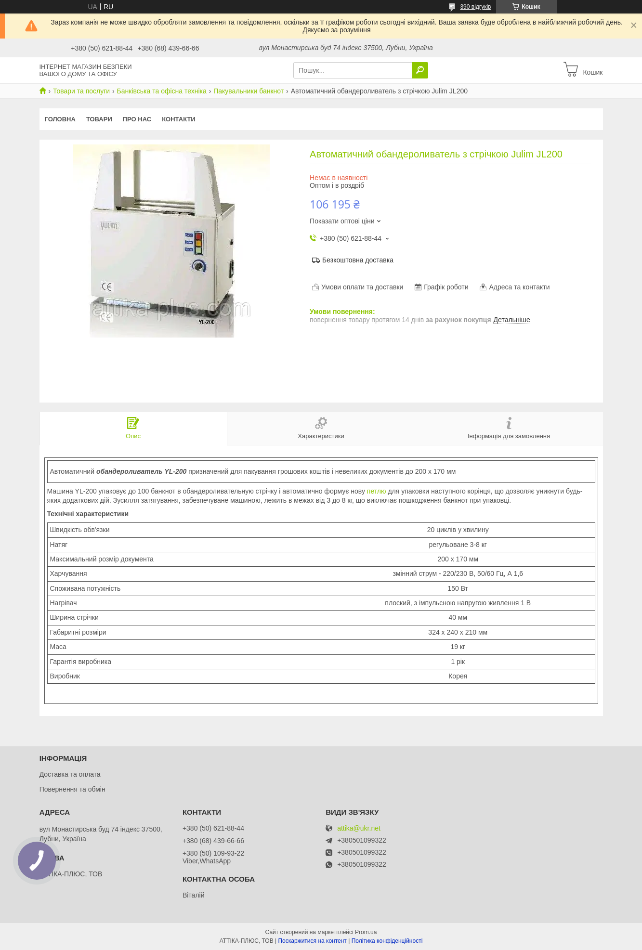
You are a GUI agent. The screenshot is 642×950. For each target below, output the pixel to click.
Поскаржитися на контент (312, 940)
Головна (60, 119)
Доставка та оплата (70, 774)
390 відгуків (475, 6)
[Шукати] (420, 70)
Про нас (137, 119)
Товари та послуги (81, 91)
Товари (99, 119)
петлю (376, 491)
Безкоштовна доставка (357, 260)
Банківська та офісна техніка (162, 91)
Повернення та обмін (72, 789)
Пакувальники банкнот (248, 91)
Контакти (179, 119)
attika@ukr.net (358, 828)
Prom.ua (366, 932)
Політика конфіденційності (387, 940)
